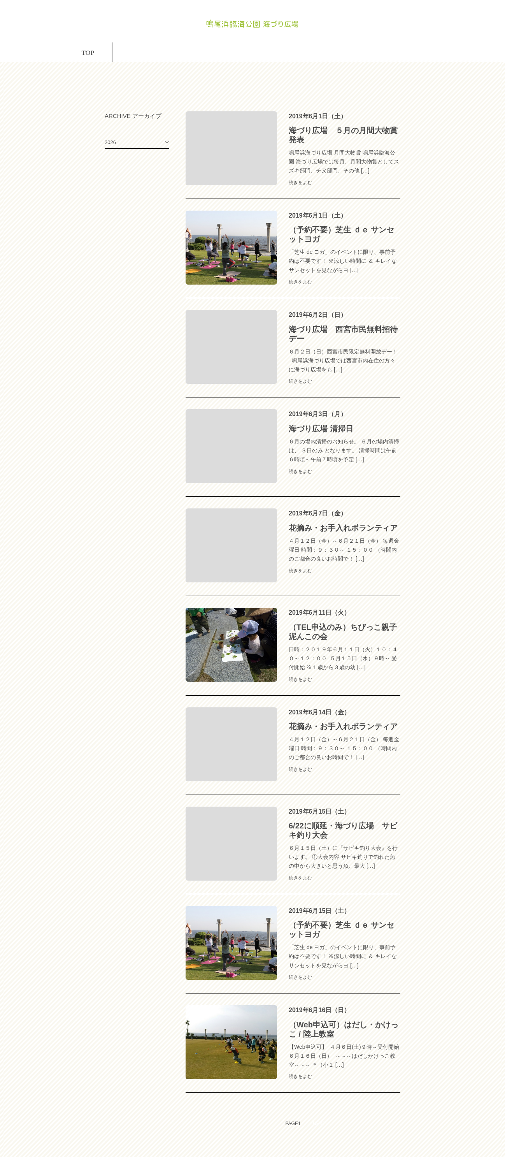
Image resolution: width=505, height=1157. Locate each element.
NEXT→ (321, 1138)
